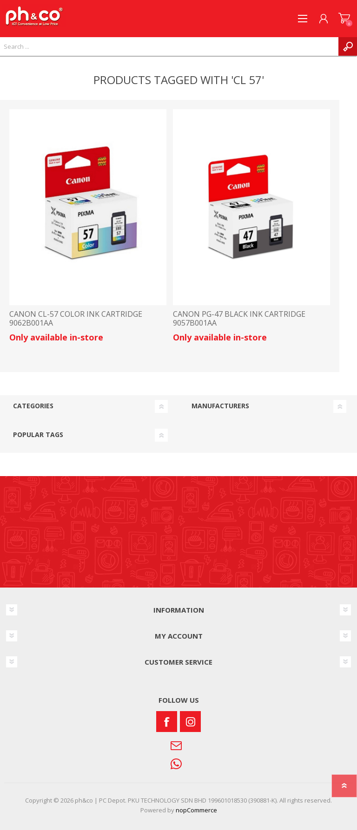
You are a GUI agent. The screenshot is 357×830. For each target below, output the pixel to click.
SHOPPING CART (344, 18)
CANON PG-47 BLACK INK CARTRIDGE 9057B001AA (239, 318)
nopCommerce (196, 810)
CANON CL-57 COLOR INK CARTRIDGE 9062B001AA (75, 318)
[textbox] (169, 46)
